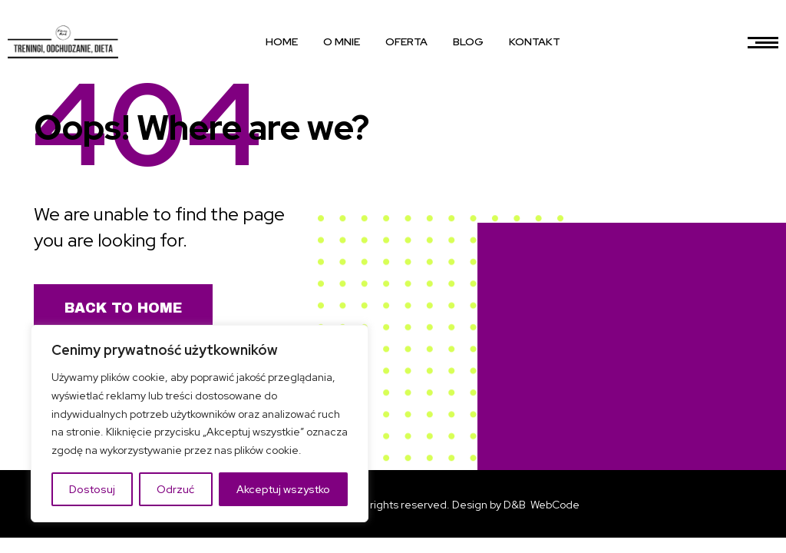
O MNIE (341, 41)
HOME (282, 41)
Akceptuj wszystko (283, 489)
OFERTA (406, 41)
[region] (199, 423)
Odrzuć (175, 489)
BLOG (468, 41)
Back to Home (123, 308)
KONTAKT (534, 41)
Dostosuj (92, 489)
